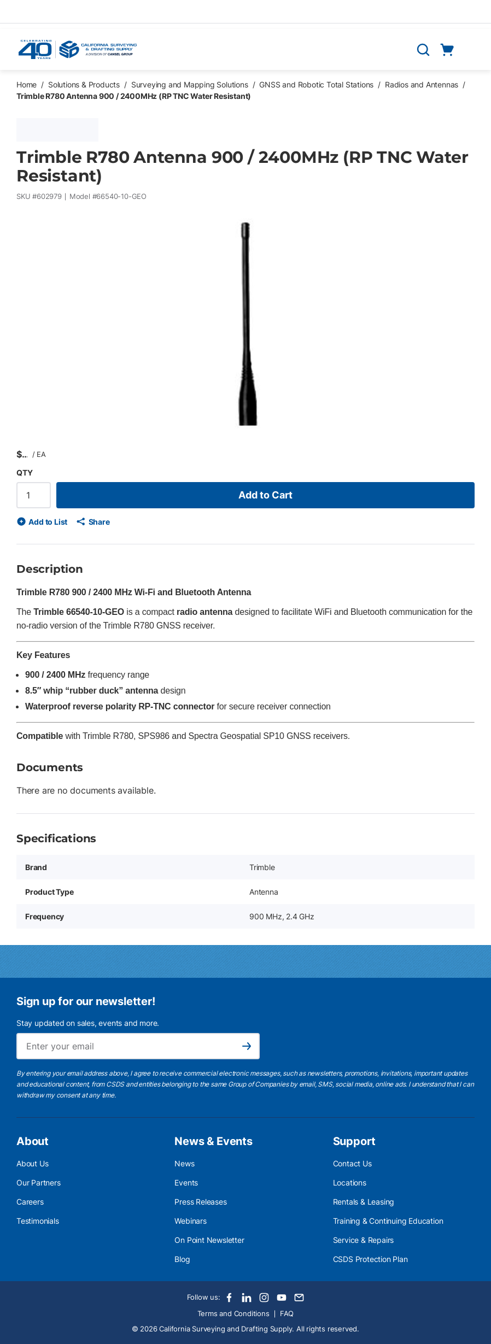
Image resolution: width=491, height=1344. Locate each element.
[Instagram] (264, 1297)
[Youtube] (281, 1297)
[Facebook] (229, 1297)
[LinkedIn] (246, 1297)
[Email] (299, 1297)
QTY (24, 472)
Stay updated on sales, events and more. (87, 1023)
